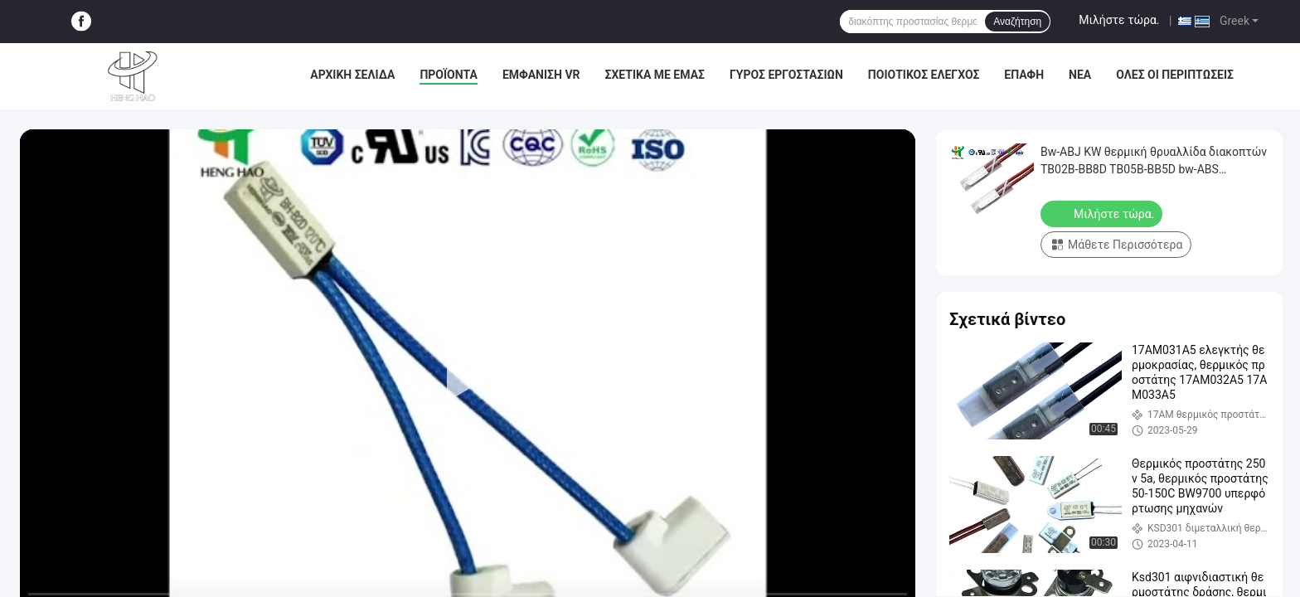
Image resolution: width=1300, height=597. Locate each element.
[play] (467, 381)
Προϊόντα (449, 74)
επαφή (1024, 74)
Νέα (1080, 74)
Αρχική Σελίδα (352, 74)
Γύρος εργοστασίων (786, 74)
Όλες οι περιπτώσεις (1175, 74)
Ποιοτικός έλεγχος (924, 74)
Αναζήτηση (1017, 21)
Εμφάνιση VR (541, 74)
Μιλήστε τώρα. (1119, 20)
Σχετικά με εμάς (655, 74)
